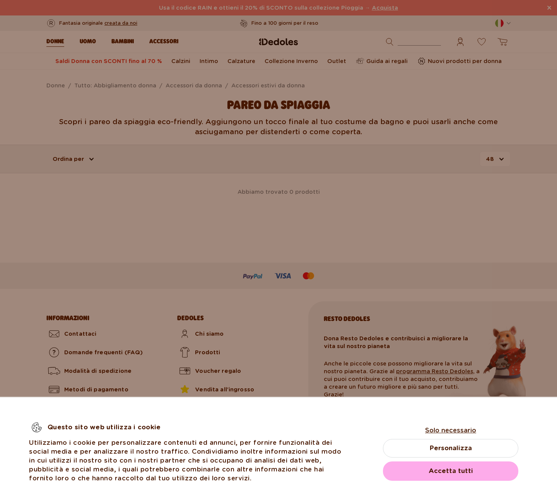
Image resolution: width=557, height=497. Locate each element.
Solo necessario (450, 430)
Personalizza (451, 448)
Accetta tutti (451, 471)
